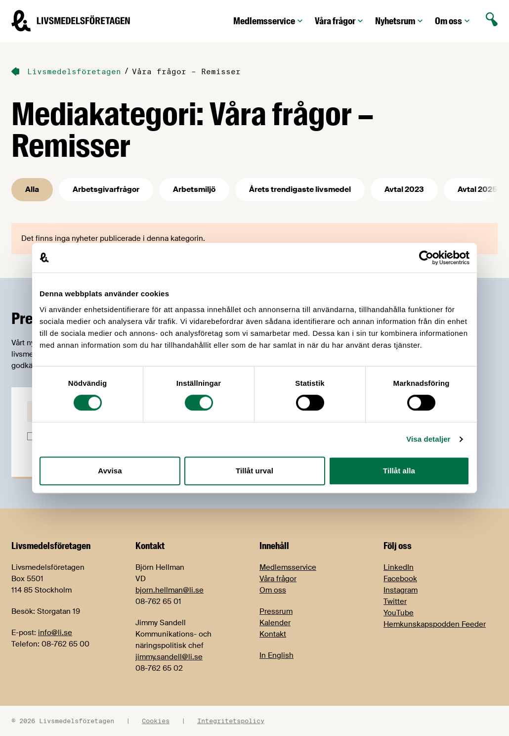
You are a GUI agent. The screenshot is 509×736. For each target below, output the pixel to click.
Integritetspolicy (230, 720)
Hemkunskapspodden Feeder (434, 624)
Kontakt (272, 634)
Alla (32, 189)
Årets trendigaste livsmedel (300, 189)
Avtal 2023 (404, 189)
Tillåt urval (254, 470)
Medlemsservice (269, 21)
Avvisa (110, 470)
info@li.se (55, 633)
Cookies (156, 720)
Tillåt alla (399, 470)
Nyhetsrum (400, 21)
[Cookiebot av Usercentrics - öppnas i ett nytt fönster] (426, 257)
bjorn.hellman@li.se (169, 590)
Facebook (400, 579)
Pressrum (276, 611)
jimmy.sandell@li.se (169, 657)
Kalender (275, 623)
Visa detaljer (428, 439)
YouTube (398, 613)
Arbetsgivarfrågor (106, 189)
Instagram (400, 590)
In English (276, 655)
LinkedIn (398, 567)
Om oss (453, 21)
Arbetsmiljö (194, 189)
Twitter (395, 601)
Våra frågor (340, 21)
